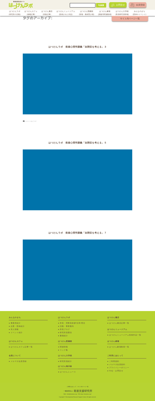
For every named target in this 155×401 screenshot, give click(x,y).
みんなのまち (139, 13)
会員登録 (137, 5)
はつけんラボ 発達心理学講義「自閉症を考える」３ (77, 47)
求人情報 (15, 329)
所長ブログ (65, 329)
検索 (101, 5)
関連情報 (64, 347)
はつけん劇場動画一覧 (119, 347)
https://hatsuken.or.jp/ (86, 393)
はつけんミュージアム (65, 13)
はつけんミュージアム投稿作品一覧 (125, 335)
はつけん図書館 (86, 13)
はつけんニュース (68, 372)
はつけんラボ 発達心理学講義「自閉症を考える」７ (77, 232)
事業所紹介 (16, 323)
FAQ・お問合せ (116, 370)
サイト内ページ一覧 (130, 18)
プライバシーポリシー (119, 367)
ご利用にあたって (71, 386)
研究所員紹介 (66, 361)
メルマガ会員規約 (117, 364)
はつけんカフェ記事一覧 (22, 347)
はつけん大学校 (122, 13)
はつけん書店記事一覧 (119, 323)
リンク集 (64, 350)
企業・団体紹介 (18, 326)
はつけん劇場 (105, 13)
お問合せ (118, 5)
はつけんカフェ (30, 13)
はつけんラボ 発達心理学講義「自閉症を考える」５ (77, 142)
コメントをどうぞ (30, 121)
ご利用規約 (114, 361)
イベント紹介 (17, 332)
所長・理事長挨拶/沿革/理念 (72, 323)
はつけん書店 (47, 13)
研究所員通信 (66, 332)
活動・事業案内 (67, 326)
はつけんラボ (15, 13)
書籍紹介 (64, 335)
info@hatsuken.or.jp (72, 393)
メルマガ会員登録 (19, 361)
